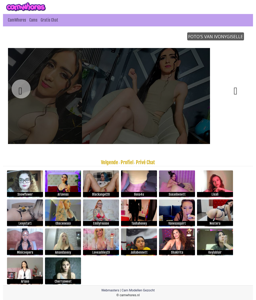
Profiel (127, 162)
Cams (33, 20)
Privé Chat (145, 162)
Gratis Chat (49, 20)
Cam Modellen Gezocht (138, 290)
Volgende (109, 162)
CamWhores (17, 20)
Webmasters (110, 290)
